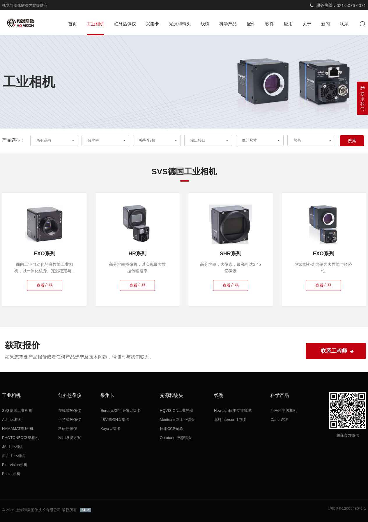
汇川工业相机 (13, 456)
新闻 (325, 23)
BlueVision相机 (14, 465)
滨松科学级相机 (283, 410)
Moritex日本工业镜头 (177, 419)
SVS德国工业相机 (17, 410)
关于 (306, 23)
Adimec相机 (12, 419)
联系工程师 (337, 351)
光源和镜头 (180, 23)
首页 (72, 23)
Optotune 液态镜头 (176, 437)
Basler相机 (11, 474)
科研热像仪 (67, 428)
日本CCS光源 (171, 428)
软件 (269, 23)
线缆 (205, 23)
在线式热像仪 (69, 410)
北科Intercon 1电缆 (230, 419)
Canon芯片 (279, 419)
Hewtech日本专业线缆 (233, 410)
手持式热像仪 (69, 419)
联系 (344, 23)
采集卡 (152, 23)
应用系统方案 (69, 437)
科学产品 (228, 23)
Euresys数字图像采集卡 (120, 410)
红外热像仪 (125, 23)
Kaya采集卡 (110, 428)
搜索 (352, 140)
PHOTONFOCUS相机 (20, 437)
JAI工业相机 (12, 446)
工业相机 (95, 23)
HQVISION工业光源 (177, 410)
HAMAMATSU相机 (17, 428)
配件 (251, 23)
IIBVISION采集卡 (114, 419)
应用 (288, 23)
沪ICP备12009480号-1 (347, 508)
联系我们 (362, 98)
